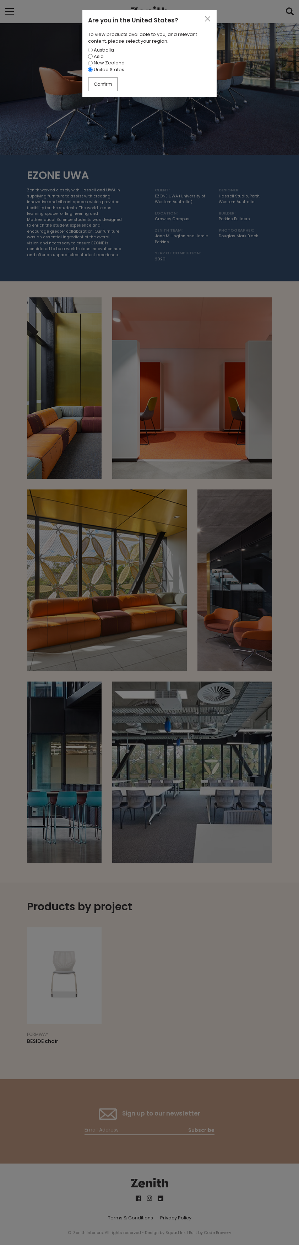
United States (106, 69)
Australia (101, 50)
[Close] (207, 19)
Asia (96, 56)
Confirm (103, 84)
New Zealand (106, 62)
